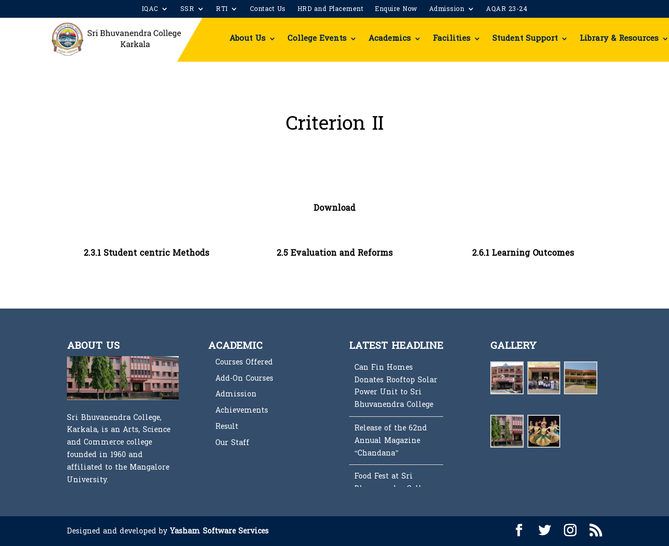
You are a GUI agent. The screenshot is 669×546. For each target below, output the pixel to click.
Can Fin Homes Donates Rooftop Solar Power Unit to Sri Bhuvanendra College (395, 386)
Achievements (241, 410)
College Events (317, 38)
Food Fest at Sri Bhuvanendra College (393, 482)
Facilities (451, 38)
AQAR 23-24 (506, 10)
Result (226, 426)
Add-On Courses (244, 378)
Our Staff (232, 442)
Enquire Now (396, 10)
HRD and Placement (330, 10)
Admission (447, 10)
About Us (247, 38)
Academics (389, 38)
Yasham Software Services (219, 531)
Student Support (525, 38)
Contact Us (268, 10)
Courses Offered (244, 362)
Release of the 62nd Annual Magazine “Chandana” (390, 441)
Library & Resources (619, 38)
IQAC (150, 10)
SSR (187, 10)
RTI (222, 10)
